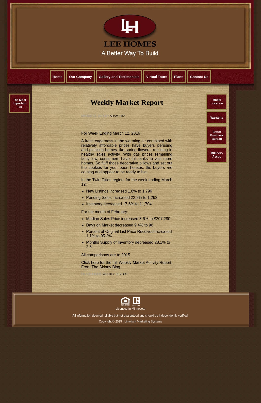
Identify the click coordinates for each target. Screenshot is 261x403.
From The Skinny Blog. (101, 267)
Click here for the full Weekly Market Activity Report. (126, 262)
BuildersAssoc (217, 154)
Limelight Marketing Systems (143, 321)
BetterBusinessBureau (216, 135)
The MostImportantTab (19, 103)
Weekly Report (115, 274)
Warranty (217, 117)
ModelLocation (217, 101)
